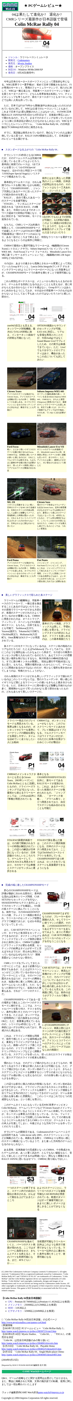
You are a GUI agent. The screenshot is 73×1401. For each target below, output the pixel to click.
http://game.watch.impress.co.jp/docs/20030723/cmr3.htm (29, 1331)
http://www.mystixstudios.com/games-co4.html (24, 1322)
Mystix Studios (25, 63)
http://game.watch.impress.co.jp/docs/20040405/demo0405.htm (31, 1354)
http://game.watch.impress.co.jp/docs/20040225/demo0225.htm (31, 1349)
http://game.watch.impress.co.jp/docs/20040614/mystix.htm (30, 1343)
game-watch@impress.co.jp (51, 1392)
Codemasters (24, 60)
